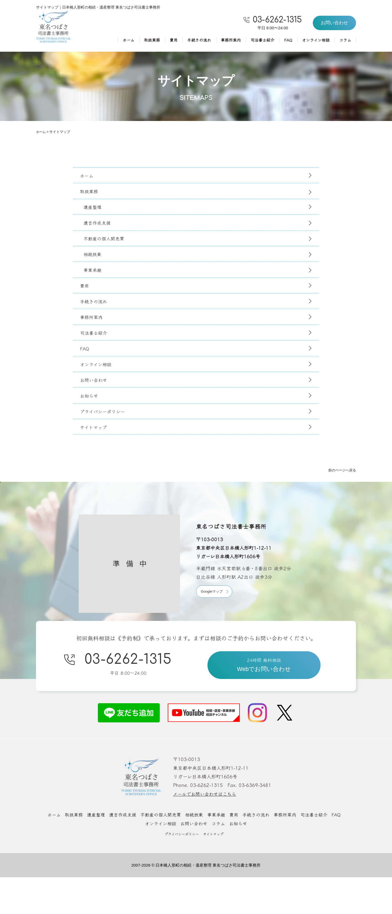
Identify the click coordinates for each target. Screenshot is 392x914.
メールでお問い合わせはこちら (206, 830)
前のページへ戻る (341, 504)
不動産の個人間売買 (107, 248)
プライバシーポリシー (105, 442)
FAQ (285, 40)
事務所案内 (225, 40)
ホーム (119, 40)
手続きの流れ (192, 40)
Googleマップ (213, 626)
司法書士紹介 (258, 40)
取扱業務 (143, 40)
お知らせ (91, 425)
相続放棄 (95, 265)
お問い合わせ (95, 407)
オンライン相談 (314, 40)
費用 (166, 40)
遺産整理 (95, 212)
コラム (344, 40)
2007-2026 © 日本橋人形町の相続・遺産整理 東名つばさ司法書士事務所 (196, 901)
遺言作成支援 (99, 230)
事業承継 (95, 283)
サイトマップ (95, 460)
